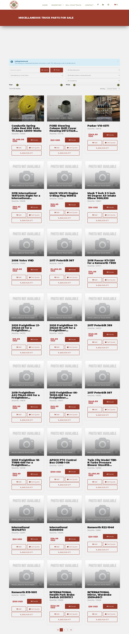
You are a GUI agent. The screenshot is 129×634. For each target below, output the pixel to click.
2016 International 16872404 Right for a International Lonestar (26, 199)
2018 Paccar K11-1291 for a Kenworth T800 (101, 265)
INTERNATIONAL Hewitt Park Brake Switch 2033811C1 (62, 598)
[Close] (117, 61)
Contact (89, 5)
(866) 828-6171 (26, 153)
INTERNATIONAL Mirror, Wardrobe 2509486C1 (99, 598)
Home (45, 5)
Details (34, 140)
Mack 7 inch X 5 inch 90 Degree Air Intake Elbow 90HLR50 (101, 199)
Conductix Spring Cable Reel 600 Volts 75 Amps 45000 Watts (26, 128)
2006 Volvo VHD (23, 264)
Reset (57, 70)
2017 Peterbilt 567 (62, 264)
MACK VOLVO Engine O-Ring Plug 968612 (64, 197)
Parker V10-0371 (98, 126)
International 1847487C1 (20, 532)
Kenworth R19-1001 (24, 595)
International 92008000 (58, 532)
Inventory (56, 5)
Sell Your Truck (73, 5)
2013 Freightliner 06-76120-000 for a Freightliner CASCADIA (64, 398)
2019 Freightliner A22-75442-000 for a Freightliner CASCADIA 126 (26, 398)
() (116, 5)
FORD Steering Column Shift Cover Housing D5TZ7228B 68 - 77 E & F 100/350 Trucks (63, 128)
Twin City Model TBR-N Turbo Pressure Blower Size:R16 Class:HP (102, 466)
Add (18, 148)
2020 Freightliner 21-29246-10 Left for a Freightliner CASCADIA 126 (64, 331)
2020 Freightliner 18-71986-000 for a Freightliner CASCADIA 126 (26, 466)
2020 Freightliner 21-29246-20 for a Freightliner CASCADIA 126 (26, 331)
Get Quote (34, 148)
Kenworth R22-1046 (100, 531)
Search (44, 70)
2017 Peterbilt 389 (99, 329)
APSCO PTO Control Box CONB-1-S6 (63, 464)
